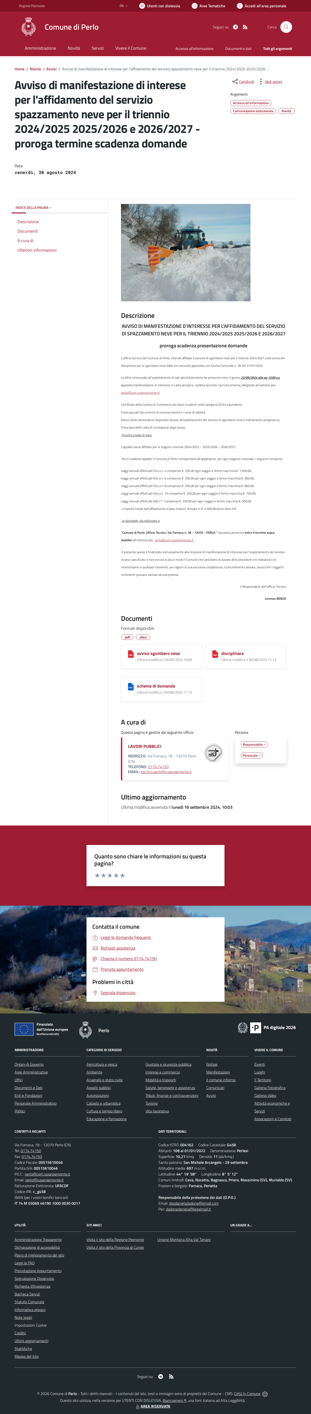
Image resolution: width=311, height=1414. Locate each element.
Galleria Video (265, 1095)
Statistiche (23, 1348)
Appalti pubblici (98, 1088)
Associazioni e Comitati (272, 1119)
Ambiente (94, 1072)
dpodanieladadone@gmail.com (194, 1203)
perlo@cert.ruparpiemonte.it (140, 392)
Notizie (211, 1064)
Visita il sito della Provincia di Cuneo (115, 1247)
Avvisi (51, 69)
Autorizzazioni (97, 1095)
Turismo (152, 1103)
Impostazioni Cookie (31, 1325)
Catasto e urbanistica (103, 1103)
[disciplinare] (215, 654)
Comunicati (215, 1088)
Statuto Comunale (29, 1302)
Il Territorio (262, 1080)
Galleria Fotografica (269, 1088)
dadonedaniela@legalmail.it (188, 1209)
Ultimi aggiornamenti (31, 1341)
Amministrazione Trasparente (38, 1239)
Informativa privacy (30, 1310)
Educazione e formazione (106, 1119)
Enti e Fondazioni (28, 1095)
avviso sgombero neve (158, 653)
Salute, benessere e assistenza (170, 1088)
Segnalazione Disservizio (34, 1278)
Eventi (259, 1064)
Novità (35, 69)
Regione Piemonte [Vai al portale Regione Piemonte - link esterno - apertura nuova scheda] (32, 5)
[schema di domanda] (131, 686)
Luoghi (259, 1072)
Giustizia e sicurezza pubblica (168, 1064)
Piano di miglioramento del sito (39, 1255)
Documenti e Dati (29, 1088)
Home (19, 69)
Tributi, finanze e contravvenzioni (172, 1095)
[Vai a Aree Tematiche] (208, 6)
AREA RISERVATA (152, 1406)
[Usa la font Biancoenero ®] (159, 6)
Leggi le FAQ (25, 1263)
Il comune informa (220, 1080)
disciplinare (232, 653)
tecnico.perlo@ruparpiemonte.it (166, 772)
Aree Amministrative (31, 1072)
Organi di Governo (29, 1064)
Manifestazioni (218, 1072)
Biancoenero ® (174, 1400)
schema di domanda (156, 686)
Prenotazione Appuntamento (38, 1271)
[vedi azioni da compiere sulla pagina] (269, 81)
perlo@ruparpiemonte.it (44, 1180)
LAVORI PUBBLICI (144, 746)
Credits (20, 1333)
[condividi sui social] (242, 81)
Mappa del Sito (27, 1356)
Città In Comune (247, 1393)
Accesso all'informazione (194, 48)
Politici (20, 1111)
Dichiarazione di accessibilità (37, 1247)
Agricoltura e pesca (101, 1064)
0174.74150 (158, 767)
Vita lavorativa (157, 1111)
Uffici (19, 1080)
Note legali (23, 1317)
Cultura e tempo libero (104, 1111)
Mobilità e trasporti (161, 1080)
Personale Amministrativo (35, 1103)
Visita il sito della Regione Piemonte (115, 1239)
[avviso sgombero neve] (131, 654)
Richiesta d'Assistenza (32, 1286)
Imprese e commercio (163, 1072)
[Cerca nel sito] (286, 27)
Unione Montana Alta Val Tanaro (183, 1239)
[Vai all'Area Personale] (261, 6)
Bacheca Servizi (27, 1294)
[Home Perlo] (59, 27)
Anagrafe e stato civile (104, 1080)
